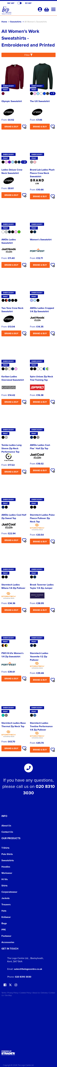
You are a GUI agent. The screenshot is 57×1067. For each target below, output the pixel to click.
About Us (6, 825)
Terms (3, 992)
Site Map (8, 995)
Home (4, 21)
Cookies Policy (25, 992)
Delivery (44, 992)
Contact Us (7, 832)
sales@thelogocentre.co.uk (28, 969)
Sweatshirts (15, 21)
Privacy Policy (12, 992)
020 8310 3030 (23, 976)
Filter (28, 54)
